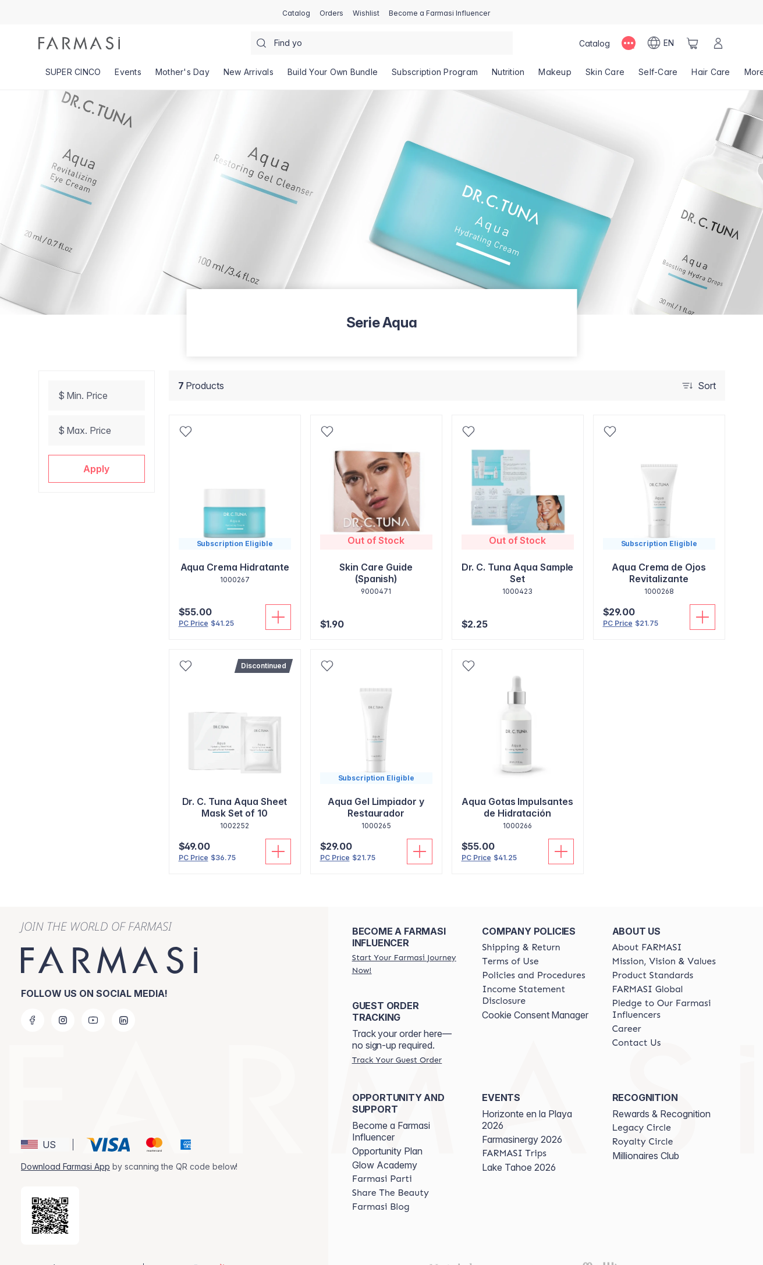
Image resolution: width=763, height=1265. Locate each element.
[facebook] (32, 1001)
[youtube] (93, 1001)
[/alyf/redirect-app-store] (50, 1197)
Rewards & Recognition (661, 1095)
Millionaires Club (645, 1137)
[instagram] (62, 1001)
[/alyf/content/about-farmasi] (647, 929)
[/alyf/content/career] (626, 1010)
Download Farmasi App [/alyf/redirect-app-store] (65, 1148)
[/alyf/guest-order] (397, 1041)
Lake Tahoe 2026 (519, 1148)
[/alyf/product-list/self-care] (657, 76)
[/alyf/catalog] (296, 12)
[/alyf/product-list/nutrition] (508, 76)
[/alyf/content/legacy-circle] (641, 1109)
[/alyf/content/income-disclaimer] (536, 976)
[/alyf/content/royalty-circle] (642, 1123)
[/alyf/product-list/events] (128, 76)
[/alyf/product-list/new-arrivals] (249, 76)
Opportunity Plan (387, 1132)
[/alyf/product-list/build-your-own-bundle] (333, 76)
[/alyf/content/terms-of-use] (510, 943)
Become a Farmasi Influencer (391, 1112)
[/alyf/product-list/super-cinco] (73, 76)
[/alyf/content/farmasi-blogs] (381, 1188)
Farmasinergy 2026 (522, 1121)
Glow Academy (384, 1146)
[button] (96, 469)
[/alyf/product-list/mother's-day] (182, 76)
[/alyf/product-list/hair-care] (710, 76)
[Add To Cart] (278, 617)
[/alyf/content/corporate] (647, 971)
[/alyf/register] (331, 12)
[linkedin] (123, 1001)
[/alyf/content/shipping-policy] (521, 929)
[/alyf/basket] (693, 43)
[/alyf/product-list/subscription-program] (435, 76)
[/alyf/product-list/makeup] (555, 76)
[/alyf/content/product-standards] (653, 957)
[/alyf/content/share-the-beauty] (390, 1174)
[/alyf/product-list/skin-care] (605, 76)
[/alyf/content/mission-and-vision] (664, 943)
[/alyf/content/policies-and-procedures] (533, 957)
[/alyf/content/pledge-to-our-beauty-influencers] (666, 990)
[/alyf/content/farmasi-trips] (514, 1135)
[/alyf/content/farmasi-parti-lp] (382, 1160)
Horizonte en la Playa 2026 (527, 1101)
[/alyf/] (79, 43)
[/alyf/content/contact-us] (636, 1024)
